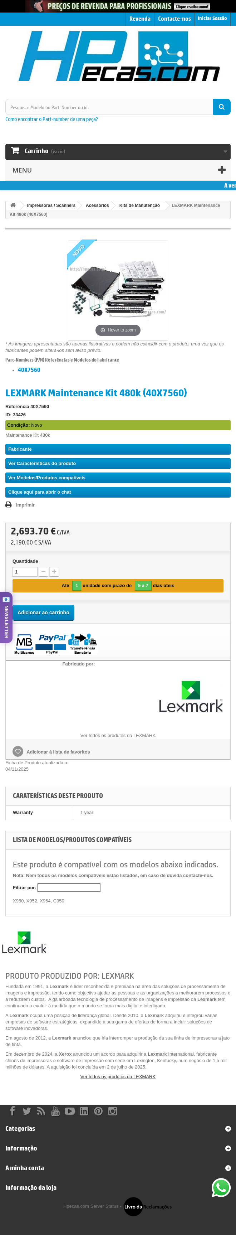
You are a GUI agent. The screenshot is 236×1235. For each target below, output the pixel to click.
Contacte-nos (174, 19)
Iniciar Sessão (212, 18)
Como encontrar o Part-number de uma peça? (51, 118)
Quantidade (25, 561)
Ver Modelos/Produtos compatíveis (46, 477)
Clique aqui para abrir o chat (39, 492)
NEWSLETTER (6, 622)
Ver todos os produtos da (118, 735)
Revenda (140, 19)
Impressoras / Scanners (51, 205)
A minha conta (24, 1167)
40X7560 (29, 370)
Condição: (18, 425)
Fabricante (20, 449)
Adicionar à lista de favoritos (57, 752)
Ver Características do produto (42, 463)
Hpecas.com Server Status (91, 1206)
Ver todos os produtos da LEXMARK (118, 1076)
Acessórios (97, 205)
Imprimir (25, 505)
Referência (17, 406)
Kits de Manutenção (139, 205)
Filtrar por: (24, 887)
